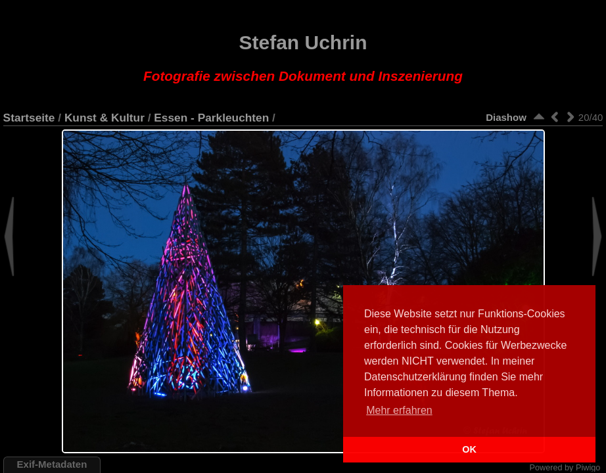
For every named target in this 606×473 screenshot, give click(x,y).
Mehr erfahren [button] (399, 410)
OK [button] (469, 449)
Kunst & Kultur (104, 117)
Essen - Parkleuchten (211, 117)
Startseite (29, 117)
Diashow (506, 117)
